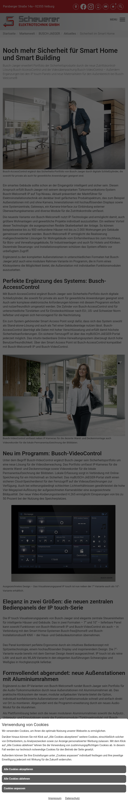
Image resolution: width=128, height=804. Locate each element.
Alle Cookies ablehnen (17, 778)
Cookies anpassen (14, 788)
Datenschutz (72, 798)
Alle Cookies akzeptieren (18, 769)
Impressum (54, 798)
